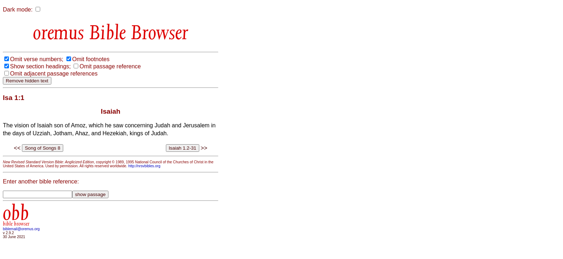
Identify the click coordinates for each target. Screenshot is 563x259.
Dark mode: (18, 9)
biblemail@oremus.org (21, 229)
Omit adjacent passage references (54, 74)
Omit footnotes (91, 59)
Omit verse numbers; (36, 59)
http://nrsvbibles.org (144, 166)
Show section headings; (40, 66)
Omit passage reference (110, 66)
